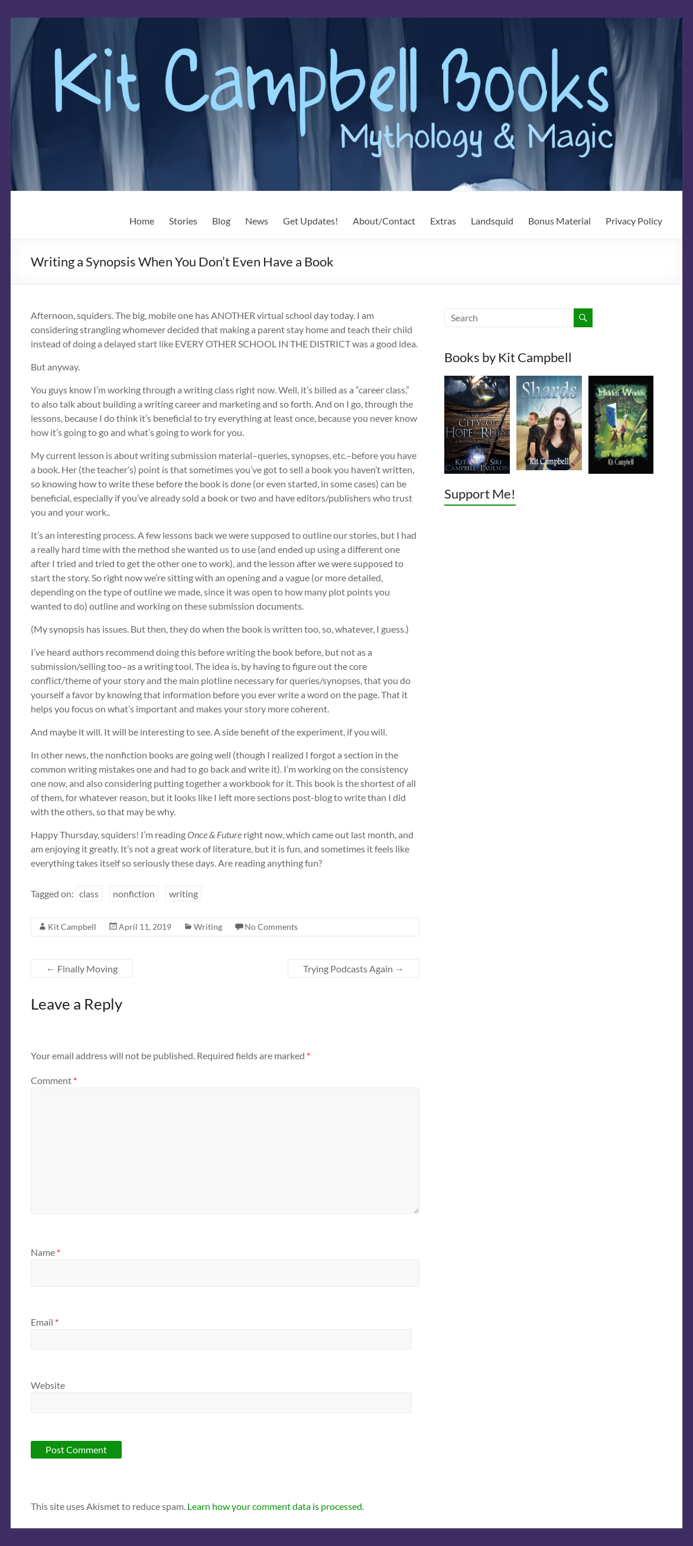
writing (183, 893)
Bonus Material (559, 220)
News (256, 220)
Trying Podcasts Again (353, 968)
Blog (221, 220)
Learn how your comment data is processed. (275, 1506)
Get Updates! (310, 220)
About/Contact (384, 220)
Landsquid (492, 220)
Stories (183, 220)
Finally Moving (82, 968)
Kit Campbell (72, 927)
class (89, 893)
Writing (208, 927)
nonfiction (134, 893)
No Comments (271, 927)
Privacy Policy (634, 220)
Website (48, 1385)
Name (45, 1252)
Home (141, 220)
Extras (443, 220)
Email (44, 1321)
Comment (54, 1080)
